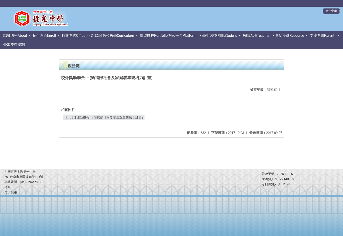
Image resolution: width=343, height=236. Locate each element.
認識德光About (15, 35)
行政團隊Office (73, 35)
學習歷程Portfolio (154, 35)
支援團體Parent (322, 35)
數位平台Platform (182, 35)
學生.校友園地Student (219, 35)
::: (62, 53)
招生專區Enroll (44, 35)
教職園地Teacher (256, 35)
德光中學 (331, 10)
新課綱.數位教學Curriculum (112, 35)
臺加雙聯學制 (14, 44)
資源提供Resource (289, 35)
